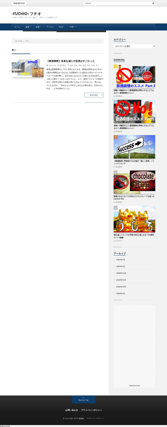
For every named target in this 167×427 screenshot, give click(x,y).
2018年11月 (121, 280)
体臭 (71, 65)
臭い (97, 65)
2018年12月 (121, 273)
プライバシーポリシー (91, 410)
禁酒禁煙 (63, 65)
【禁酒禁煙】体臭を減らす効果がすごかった (70, 61)
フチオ (81, 418)
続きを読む (94, 95)
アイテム (50, 27)
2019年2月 (120, 259)
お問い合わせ (71, 410)
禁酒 (92, 65)
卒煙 (80, 65)
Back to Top (83, 400)
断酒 (84, 65)
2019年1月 (120, 266)
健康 (27, 27)
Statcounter (5, 426)
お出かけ (119, 240)
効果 (75, 65)
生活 (61, 27)
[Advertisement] (134, 344)
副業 (38, 27)
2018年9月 (120, 293)
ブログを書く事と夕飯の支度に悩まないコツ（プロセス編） (95, 3)
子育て (72, 27)
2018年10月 (121, 287)
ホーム (17, 27)
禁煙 (88, 65)
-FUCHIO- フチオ (26, 13)
